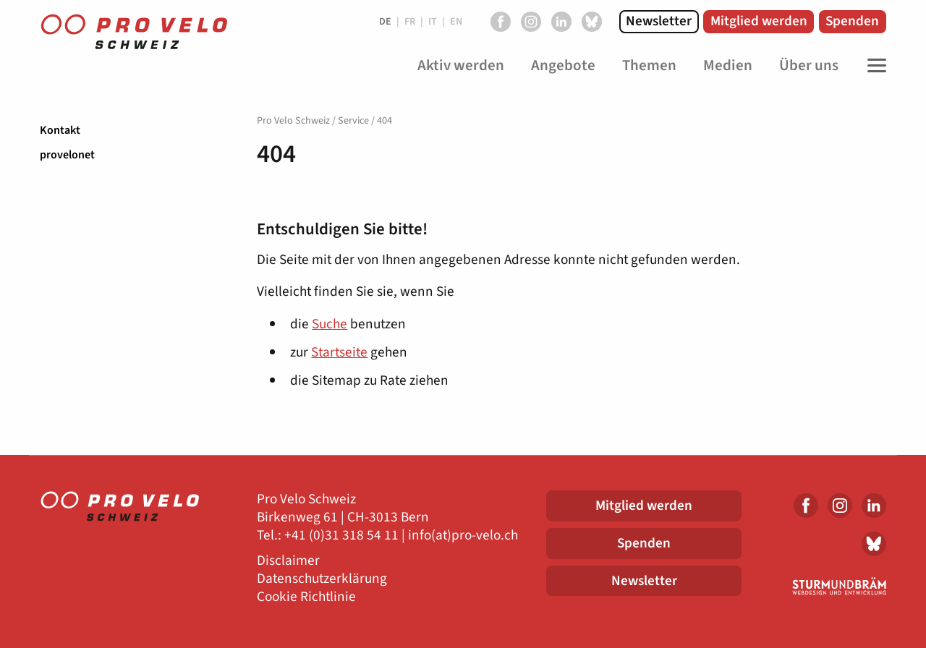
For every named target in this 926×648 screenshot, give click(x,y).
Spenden (852, 21)
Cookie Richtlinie (306, 597)
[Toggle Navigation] (873, 66)
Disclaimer (288, 561)
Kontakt (60, 130)
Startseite (339, 352)
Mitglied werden (758, 21)
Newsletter (659, 21)
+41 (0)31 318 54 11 (341, 535)
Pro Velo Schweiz (293, 121)
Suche (329, 324)
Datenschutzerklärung (322, 579)
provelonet (67, 155)
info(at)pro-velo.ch (463, 535)
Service (353, 121)
